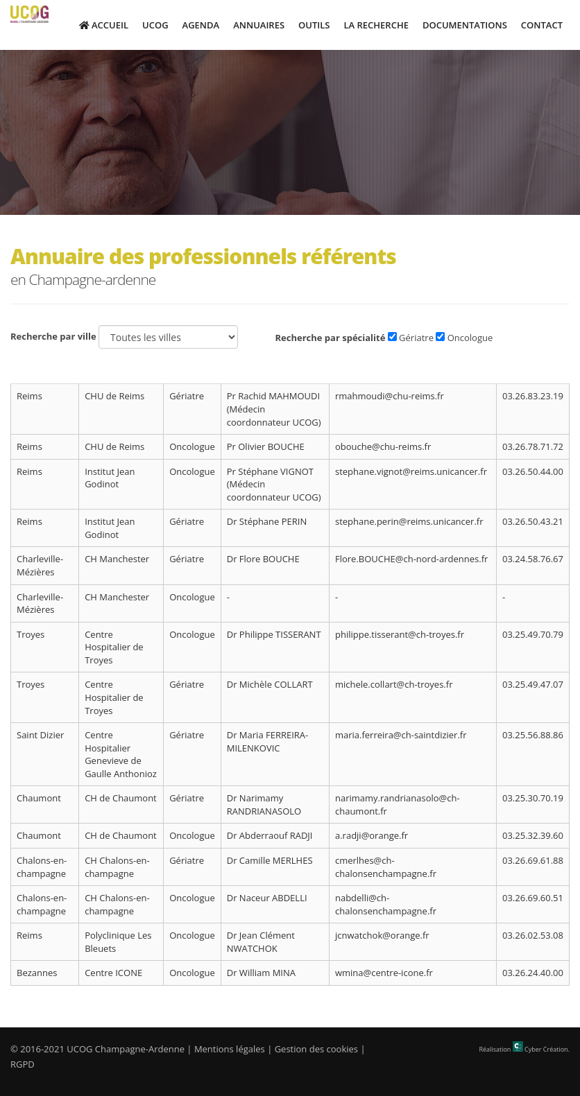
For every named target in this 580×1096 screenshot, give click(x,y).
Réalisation (524, 1049)
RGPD (22, 1064)
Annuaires (258, 25)
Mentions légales (229, 1049)
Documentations (465, 25)
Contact (542, 25)
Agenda (201, 25)
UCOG (155, 25)
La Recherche (375, 25)
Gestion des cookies (316, 1049)
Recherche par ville (53, 336)
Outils (314, 25)
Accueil (103, 25)
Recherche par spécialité (330, 337)
